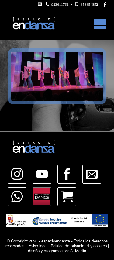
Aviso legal (38, 246)
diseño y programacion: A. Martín (57, 251)
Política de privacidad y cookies (79, 246)
